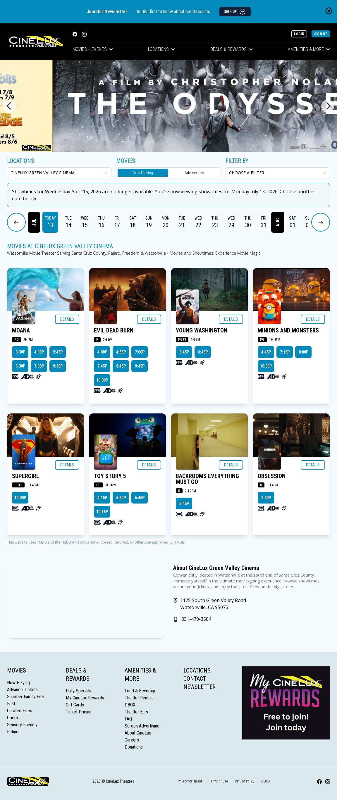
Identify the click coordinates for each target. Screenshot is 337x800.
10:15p (102, 511)
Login (299, 34)
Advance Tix (194, 172)
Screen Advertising (142, 726)
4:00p (102, 352)
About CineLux (138, 733)
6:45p (203, 352)
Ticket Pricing (79, 712)
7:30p (39, 366)
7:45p (102, 366)
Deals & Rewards (231, 49)
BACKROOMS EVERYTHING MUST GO (207, 479)
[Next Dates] (320, 222)
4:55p (121, 352)
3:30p (20, 352)
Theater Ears (136, 712)
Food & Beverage (141, 691)
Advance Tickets (22, 689)
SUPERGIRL (25, 476)
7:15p (285, 352)
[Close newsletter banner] (328, 10)
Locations (161, 49)
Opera (12, 717)
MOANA (21, 330)
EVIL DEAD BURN (113, 330)
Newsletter (199, 686)
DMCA (265, 781)
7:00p (140, 352)
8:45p (121, 366)
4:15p (102, 497)
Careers (132, 740)
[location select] (59, 172)
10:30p (102, 380)
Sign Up (320, 34)
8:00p (303, 352)
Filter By (237, 160)
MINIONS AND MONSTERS (288, 330)
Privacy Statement (190, 781)
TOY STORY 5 (110, 476)
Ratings (13, 732)
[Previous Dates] (16, 222)
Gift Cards (75, 705)
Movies (16, 670)
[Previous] (9, 106)
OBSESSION (272, 476)
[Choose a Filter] (278, 172)
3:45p (184, 352)
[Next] (327, 106)
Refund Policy (244, 781)
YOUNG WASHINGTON (201, 330)
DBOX (130, 705)
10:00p (20, 497)
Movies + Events (93, 49)
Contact (194, 678)
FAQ (128, 719)
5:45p (58, 352)
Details (67, 319)
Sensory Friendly (22, 724)
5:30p (121, 497)
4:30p (39, 352)
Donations (134, 747)
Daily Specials (78, 691)
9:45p (140, 366)
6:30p (20, 366)
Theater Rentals (139, 698)
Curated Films (19, 710)
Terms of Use (218, 781)
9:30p (58, 366)
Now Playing (143, 172)
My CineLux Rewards (85, 698)
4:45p (266, 352)
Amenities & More (309, 49)
